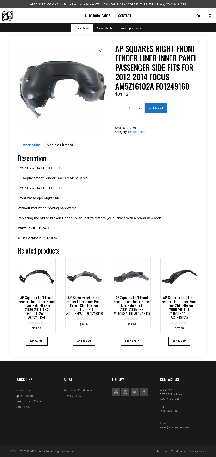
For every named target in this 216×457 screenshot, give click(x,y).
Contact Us (23, 407)
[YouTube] (116, 392)
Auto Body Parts (97, 15)
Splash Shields (104, 28)
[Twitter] (135, 392)
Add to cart (156, 108)
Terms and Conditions (78, 390)
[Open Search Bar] (210, 15)
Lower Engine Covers (130, 28)
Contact (124, 15)
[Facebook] (144, 392)
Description (30, 145)
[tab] (31, 145)
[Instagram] (125, 392)
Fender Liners (82, 28)
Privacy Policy (72, 396)
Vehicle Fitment (60, 145)
